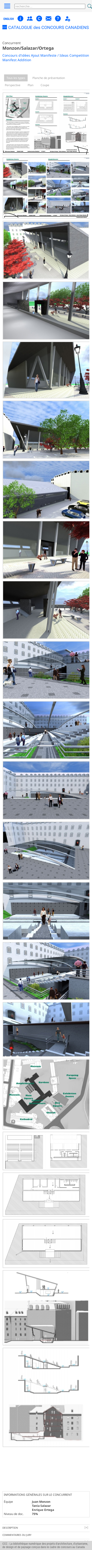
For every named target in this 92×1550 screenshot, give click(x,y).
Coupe (45, 85)
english (9, 19)
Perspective (12, 85)
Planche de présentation (48, 78)
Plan (30, 85)
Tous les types (15, 78)
